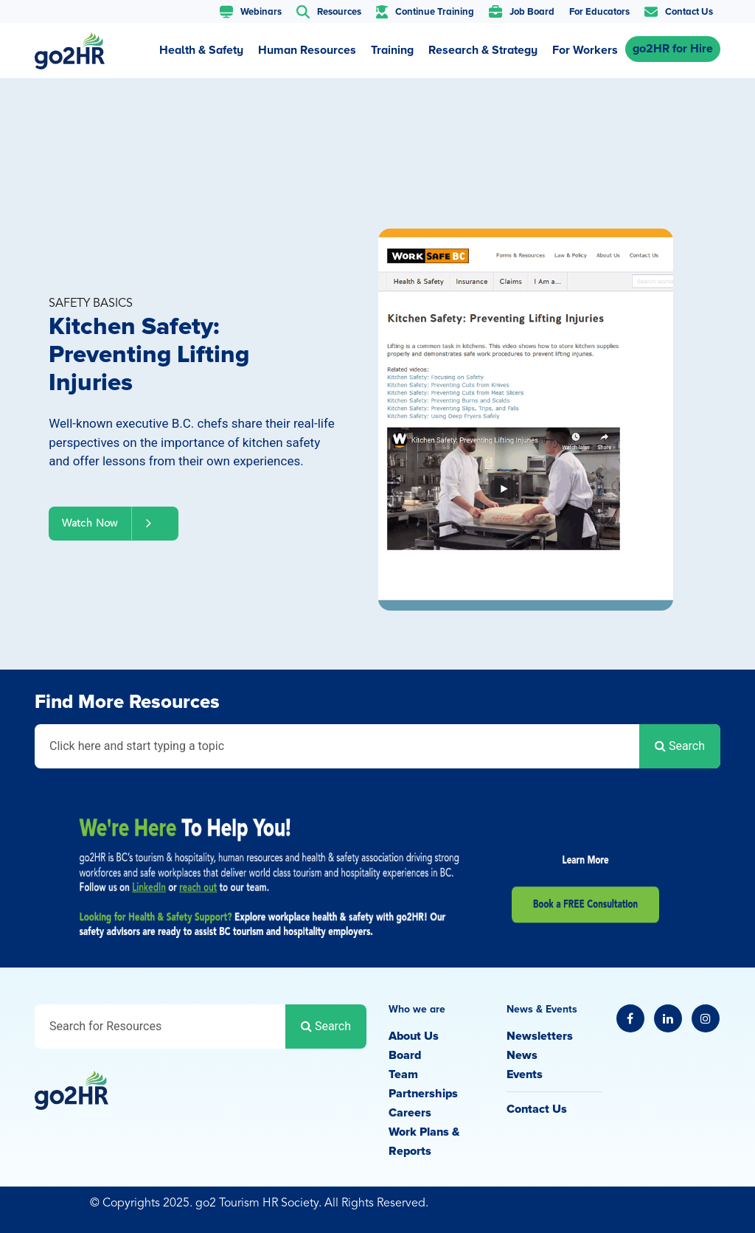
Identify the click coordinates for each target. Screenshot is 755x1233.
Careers (410, 1112)
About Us (414, 1036)
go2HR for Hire (673, 48)
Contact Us (537, 1109)
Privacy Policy (683, 1205)
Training (392, 50)
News (522, 1055)
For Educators (599, 12)
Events (525, 1074)
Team (403, 1074)
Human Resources (307, 50)
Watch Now (113, 523)
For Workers (585, 50)
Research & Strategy (482, 50)
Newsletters (540, 1036)
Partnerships (423, 1093)
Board (405, 1055)
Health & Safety (201, 50)
